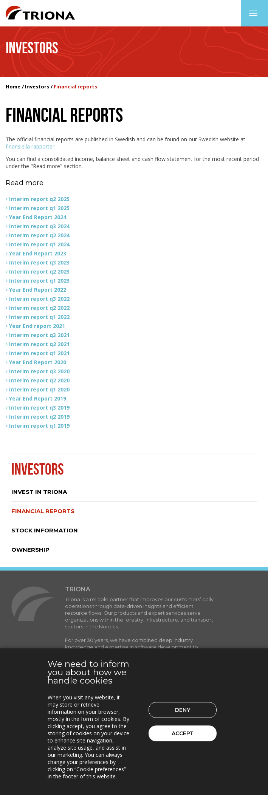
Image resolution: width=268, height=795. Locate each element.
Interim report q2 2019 (39, 416)
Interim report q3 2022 (39, 298)
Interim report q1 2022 (39, 316)
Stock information (44, 530)
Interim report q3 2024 (39, 226)
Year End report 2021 (37, 325)
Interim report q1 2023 (39, 280)
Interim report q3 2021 (39, 335)
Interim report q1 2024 (39, 244)
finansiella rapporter (30, 146)
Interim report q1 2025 (39, 208)
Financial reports (42, 511)
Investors (37, 86)
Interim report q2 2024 (39, 235)
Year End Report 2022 (37, 289)
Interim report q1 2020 (39, 389)
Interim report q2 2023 (39, 271)
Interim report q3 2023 (39, 262)
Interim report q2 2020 (39, 380)
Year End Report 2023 (37, 253)
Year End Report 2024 (37, 217)
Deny (182, 710)
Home (13, 86)
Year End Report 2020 (37, 362)
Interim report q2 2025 (39, 199)
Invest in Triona (39, 491)
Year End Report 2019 (37, 398)
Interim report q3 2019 (39, 407)
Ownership (30, 549)
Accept (183, 733)
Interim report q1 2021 (39, 353)
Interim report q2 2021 (39, 344)
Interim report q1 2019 (39, 425)
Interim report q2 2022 (39, 307)
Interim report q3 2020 (39, 371)
